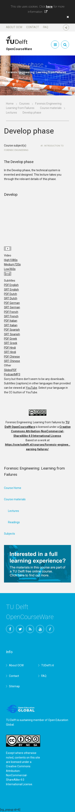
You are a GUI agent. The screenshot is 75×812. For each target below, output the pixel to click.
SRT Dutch (10, 298)
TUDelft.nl (47, 665)
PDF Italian (10, 320)
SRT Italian (10, 325)
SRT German (12, 307)
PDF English (11, 285)
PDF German (12, 303)
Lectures (11, 112)
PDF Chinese (12, 356)
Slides (10, 370)
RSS (30, 629)
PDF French (11, 312)
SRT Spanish (12, 334)
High (11, 260)
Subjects (9, 533)
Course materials (51, 108)
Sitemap (14, 686)
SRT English (11, 289)
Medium (12, 264)
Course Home (12, 488)
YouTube (31, 387)
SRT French (11, 316)
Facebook (10, 629)
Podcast (12, 374)
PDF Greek (10, 338)
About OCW (14, 27)
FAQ (45, 27)
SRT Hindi (10, 352)
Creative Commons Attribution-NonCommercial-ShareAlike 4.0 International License (41, 431)
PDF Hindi (10, 347)
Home (10, 103)
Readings (14, 522)
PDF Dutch (10, 294)
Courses (24, 103)
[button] (67, 17)
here (49, 6)
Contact (32, 27)
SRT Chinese (12, 361)
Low (10, 269)
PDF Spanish (12, 329)
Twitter (20, 629)
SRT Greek (10, 343)
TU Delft (50, 629)
